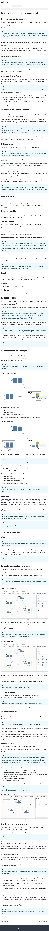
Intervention (4, 160)
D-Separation (5, 129)
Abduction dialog (11, 774)
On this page (5, 9)
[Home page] (2, 6)
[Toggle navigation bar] (2, 2)
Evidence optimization (17, 536)
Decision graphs (6, 545)
